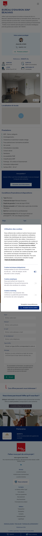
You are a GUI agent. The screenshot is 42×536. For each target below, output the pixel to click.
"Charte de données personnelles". (14, 260)
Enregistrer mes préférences (29, 304)
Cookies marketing (16, 294)
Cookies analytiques (16, 282)
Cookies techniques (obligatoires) (16, 271)
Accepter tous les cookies (28, 308)
